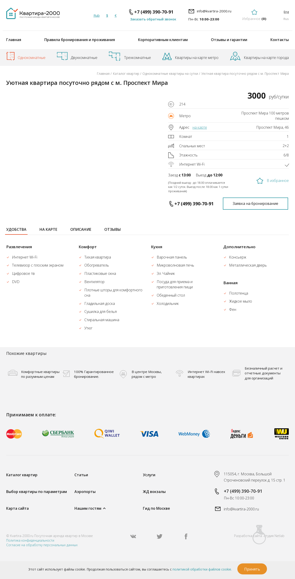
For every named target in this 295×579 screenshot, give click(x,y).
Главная (13, 39)
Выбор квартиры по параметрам (36, 491)
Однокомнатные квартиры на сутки (170, 73)
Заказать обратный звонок (153, 19)
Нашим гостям (87, 508)
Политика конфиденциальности (30, 540)
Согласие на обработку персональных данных (42, 545)
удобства (16, 229)
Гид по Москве (156, 508)
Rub (97, 15)
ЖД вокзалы (154, 491)
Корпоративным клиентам (163, 39)
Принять (252, 569)
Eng (286, 12)
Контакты (279, 39)
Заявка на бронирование (255, 203)
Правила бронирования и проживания (79, 39)
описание (80, 229)
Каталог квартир (126, 73)
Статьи (81, 474)
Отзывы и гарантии (229, 39)
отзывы (112, 229)
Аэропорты (85, 491)
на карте (200, 127)
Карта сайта (17, 508)
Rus (286, 19)
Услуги (149, 474)
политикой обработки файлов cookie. (202, 569)
